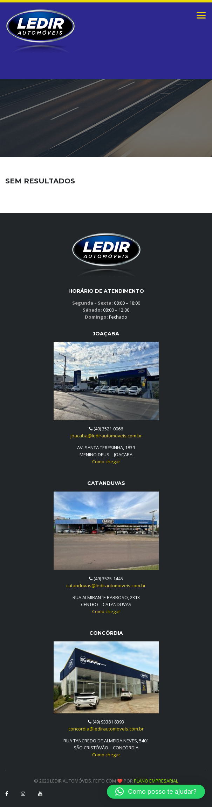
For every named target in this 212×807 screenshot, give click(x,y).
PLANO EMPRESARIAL (156, 781)
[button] (156, 792)
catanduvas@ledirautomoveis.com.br (106, 585)
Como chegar (106, 461)
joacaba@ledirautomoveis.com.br (106, 435)
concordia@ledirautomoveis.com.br (106, 729)
